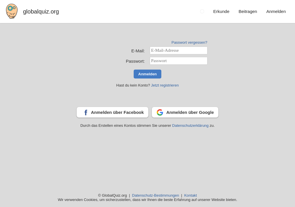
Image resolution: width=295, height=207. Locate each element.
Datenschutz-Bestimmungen (155, 195)
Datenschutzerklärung (191, 125)
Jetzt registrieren (165, 85)
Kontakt (190, 195)
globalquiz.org (41, 11)
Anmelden (147, 74)
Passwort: (135, 61)
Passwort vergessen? (189, 42)
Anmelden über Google (190, 112)
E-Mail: (138, 50)
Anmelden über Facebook (117, 112)
